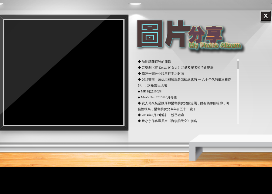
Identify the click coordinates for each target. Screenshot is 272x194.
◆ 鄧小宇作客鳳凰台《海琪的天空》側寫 (167, 121)
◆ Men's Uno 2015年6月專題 (157, 97)
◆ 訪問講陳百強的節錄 (154, 62)
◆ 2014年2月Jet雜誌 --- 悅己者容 (161, 115)
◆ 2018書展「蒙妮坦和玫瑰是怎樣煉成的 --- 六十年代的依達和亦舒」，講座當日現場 (184, 82)
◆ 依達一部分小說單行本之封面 (161, 73)
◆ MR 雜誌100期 (150, 91)
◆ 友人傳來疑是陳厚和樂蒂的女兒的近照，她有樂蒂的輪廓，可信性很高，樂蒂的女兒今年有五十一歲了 (183, 106)
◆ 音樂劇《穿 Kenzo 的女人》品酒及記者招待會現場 (175, 68)
